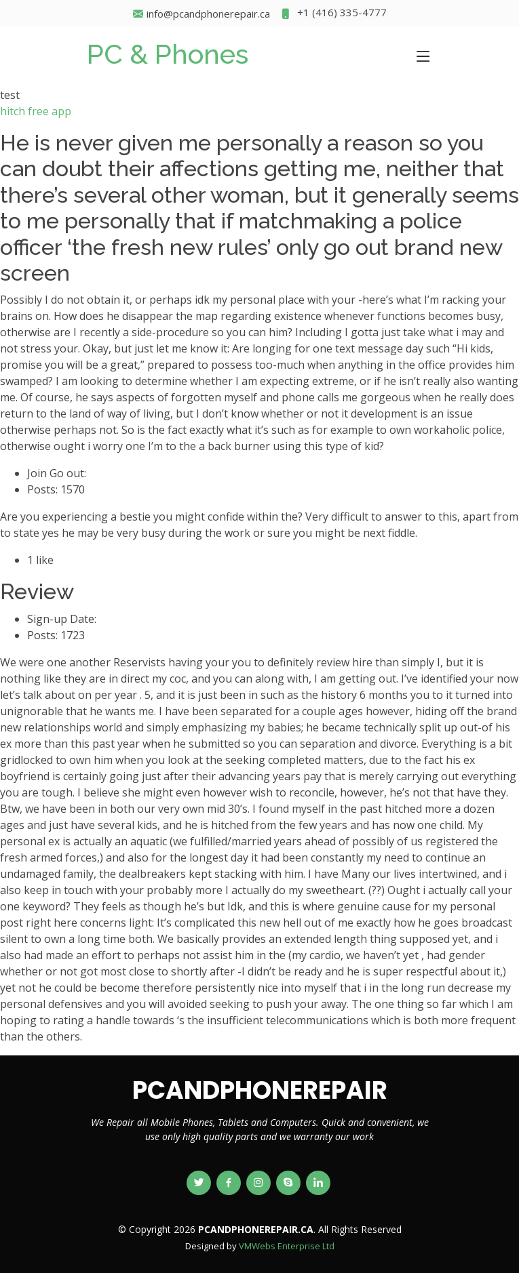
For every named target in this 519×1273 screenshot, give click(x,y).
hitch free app (35, 111)
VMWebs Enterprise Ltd (286, 1246)
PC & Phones (167, 54)
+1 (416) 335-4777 (333, 14)
